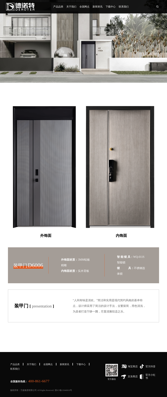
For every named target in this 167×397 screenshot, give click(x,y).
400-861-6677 (38, 381)
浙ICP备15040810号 (63, 390)
